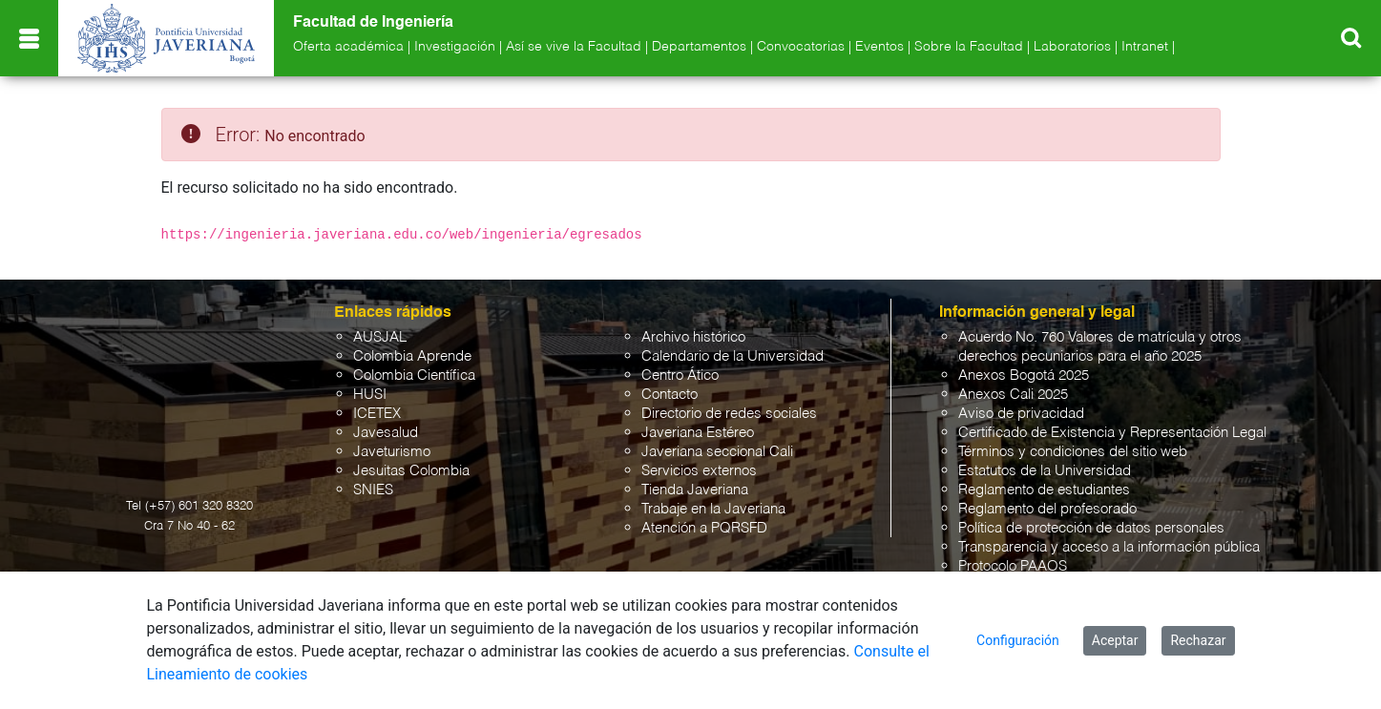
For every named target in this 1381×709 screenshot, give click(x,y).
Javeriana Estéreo (697, 433)
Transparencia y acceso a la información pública (1109, 547)
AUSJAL (380, 337)
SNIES (373, 490)
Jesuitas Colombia (411, 471)
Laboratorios (1072, 46)
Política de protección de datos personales (1091, 528)
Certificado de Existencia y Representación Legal (1112, 433)
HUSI (370, 394)
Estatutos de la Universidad (1044, 471)
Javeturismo (391, 452)
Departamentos (699, 46)
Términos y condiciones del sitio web (1072, 452)
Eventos (879, 46)
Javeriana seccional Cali (717, 452)
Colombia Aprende (412, 356)
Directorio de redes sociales (729, 414)
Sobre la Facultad (968, 46)
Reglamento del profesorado (1047, 509)
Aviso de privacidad (1021, 414)
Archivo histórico (693, 337)
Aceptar (1115, 640)
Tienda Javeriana (694, 490)
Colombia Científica (414, 375)
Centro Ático (680, 375)
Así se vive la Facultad (573, 46)
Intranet (1144, 46)
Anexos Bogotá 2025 (1023, 375)
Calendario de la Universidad (732, 356)
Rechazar (1197, 640)
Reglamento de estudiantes (1044, 490)
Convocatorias (801, 46)
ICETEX (377, 414)
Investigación (454, 46)
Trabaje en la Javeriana (713, 509)
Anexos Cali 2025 (1013, 394)
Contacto (669, 394)
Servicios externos (699, 471)
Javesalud (385, 433)
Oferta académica (348, 46)
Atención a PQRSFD (704, 528)
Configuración (1017, 640)
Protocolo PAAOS (1012, 566)
